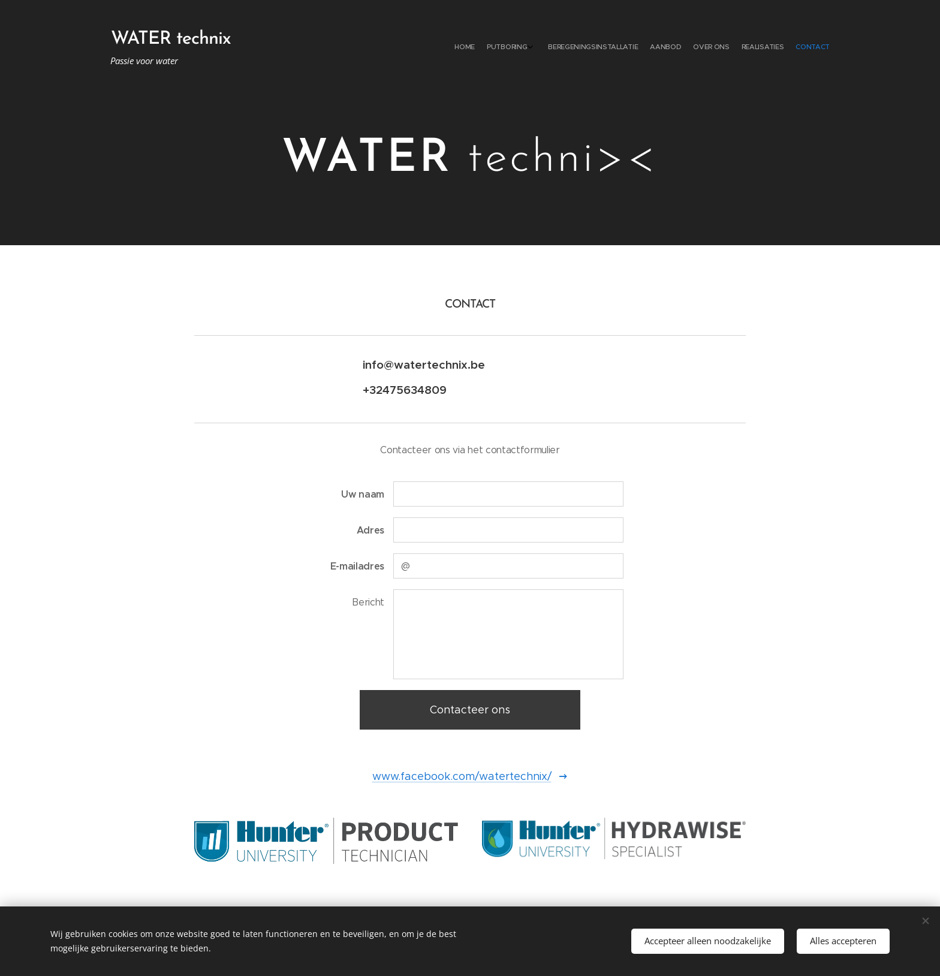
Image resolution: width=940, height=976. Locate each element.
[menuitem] (750, 48)
